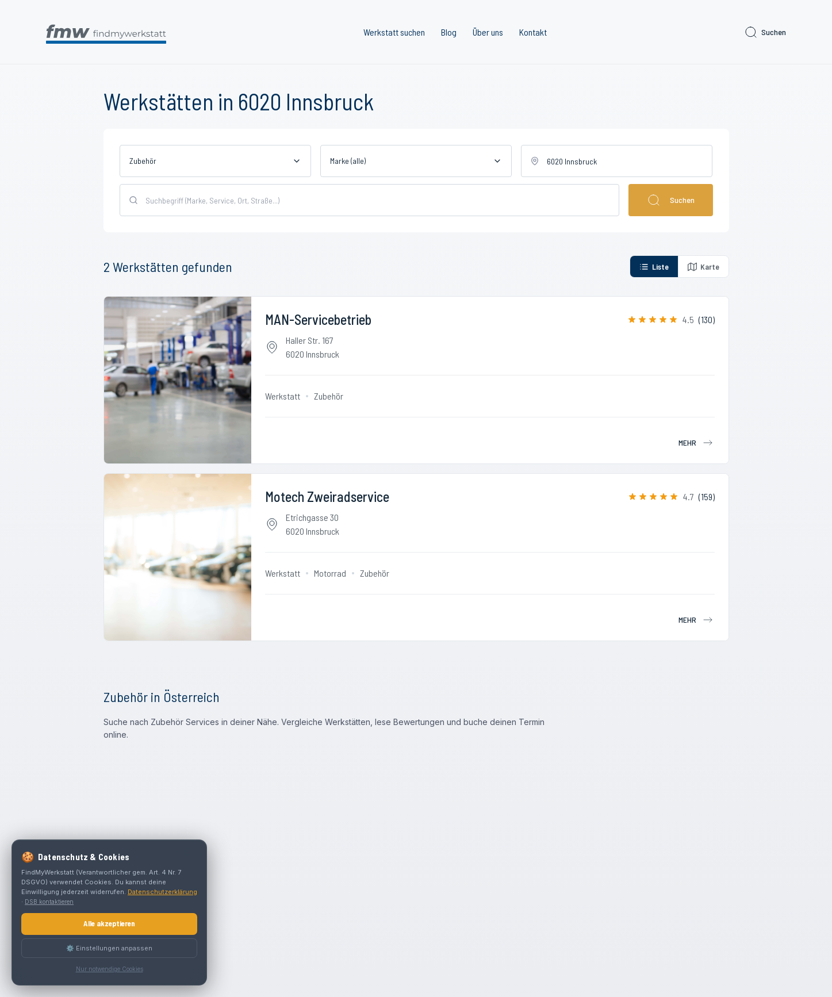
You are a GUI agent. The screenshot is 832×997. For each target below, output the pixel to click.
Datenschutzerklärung (162, 892)
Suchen (765, 32)
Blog (449, 31)
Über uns (488, 31)
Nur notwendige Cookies (109, 968)
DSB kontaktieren (49, 901)
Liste (654, 266)
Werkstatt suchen (394, 31)
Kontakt (533, 31)
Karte (703, 266)
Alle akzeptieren (109, 923)
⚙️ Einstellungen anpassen (109, 948)
